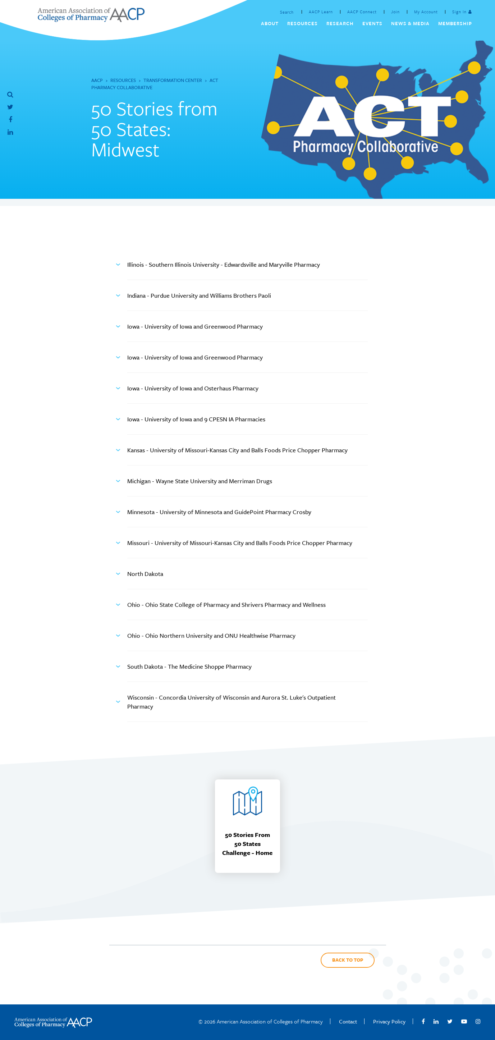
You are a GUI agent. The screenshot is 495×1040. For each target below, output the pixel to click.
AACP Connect (362, 12)
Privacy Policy (389, 1021)
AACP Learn (321, 12)
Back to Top (347, 959)
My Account (426, 12)
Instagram (478, 1021)
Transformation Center (172, 80)
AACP (97, 80)
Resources (123, 80)
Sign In (459, 12)
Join (395, 12)
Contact (348, 1021)
